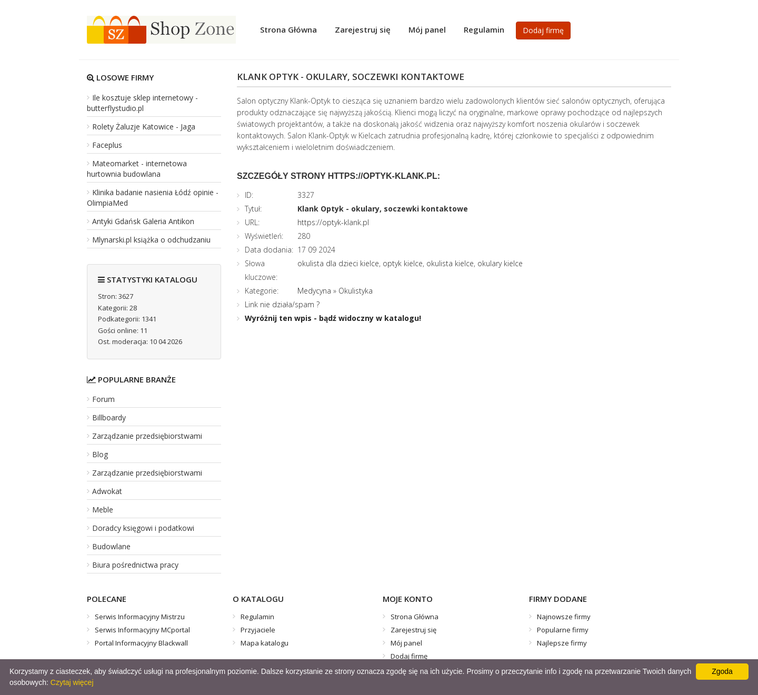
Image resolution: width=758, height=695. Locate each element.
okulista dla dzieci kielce (338, 263)
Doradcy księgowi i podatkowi (143, 528)
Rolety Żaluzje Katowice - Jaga (143, 127)
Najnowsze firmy (564, 616)
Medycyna (314, 291)
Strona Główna (288, 29)
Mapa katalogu (264, 643)
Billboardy (109, 417)
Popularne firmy (563, 629)
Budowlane (111, 546)
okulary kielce (500, 263)
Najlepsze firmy (562, 643)
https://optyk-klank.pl (333, 222)
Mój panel (427, 29)
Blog (100, 454)
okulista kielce (450, 263)
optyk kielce (403, 263)
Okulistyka (355, 291)
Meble (102, 510)
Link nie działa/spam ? (282, 304)
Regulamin (484, 29)
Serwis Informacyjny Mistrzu (140, 616)
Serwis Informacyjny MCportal (142, 629)
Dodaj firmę (543, 30)
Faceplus (107, 145)
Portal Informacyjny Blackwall (141, 643)
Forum (103, 399)
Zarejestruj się (363, 29)
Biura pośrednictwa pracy (135, 565)
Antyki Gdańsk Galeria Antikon (143, 221)
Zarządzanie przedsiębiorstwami (147, 436)
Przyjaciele (258, 629)
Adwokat (107, 491)
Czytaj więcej (72, 682)
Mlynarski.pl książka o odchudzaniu (151, 240)
